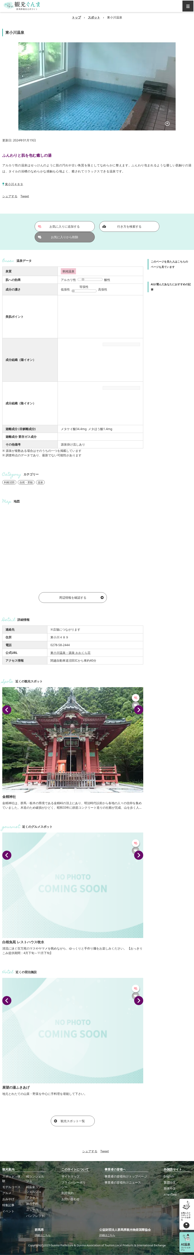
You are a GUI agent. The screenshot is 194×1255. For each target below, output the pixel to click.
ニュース (32, 1210)
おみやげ (8, 1199)
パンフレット (35, 1216)
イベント (8, 1211)
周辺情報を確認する (81, 597)
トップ (76, 17)
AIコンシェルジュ (35, 1178)
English (169, 1176)
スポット (94, 17)
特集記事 (8, 1205)
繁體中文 (170, 1182)
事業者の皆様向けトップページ (126, 1176)
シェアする (9, 196)
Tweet (24, 196)
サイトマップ (70, 1176)
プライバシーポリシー (73, 1184)
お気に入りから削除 (58, 237)
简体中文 (170, 1188)
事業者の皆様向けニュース (123, 1182)
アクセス (32, 1197)
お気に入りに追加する (59, 226)
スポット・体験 (11, 1178)
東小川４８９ (14, 184)
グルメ (6, 1193)
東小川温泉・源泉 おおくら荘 (70, 653)
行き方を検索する (122, 226)
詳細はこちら (43, 1235)
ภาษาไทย (170, 1194)
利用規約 (67, 1193)
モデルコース (11, 1187)
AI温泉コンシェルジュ (33, 1189)
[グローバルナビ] (187, 6)
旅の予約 (32, 1204)
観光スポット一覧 (69, 1121)
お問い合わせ (70, 1199)
